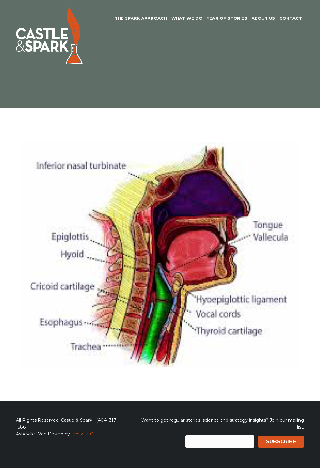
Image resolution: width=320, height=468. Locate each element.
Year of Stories (227, 18)
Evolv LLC (82, 434)
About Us (263, 18)
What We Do (186, 18)
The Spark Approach (141, 18)
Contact (290, 18)
